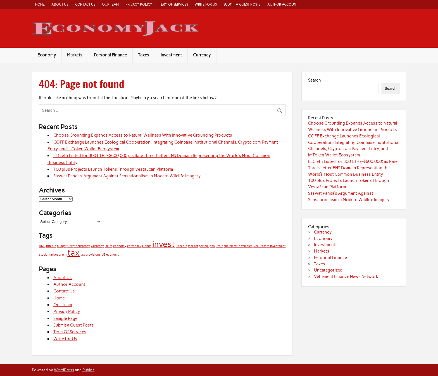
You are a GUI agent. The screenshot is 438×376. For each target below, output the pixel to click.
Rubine (88, 370)
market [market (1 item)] (193, 246)
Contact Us (85, 4)
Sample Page (65, 318)
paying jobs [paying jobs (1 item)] (207, 246)
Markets (74, 55)
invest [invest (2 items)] (163, 244)
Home (40, 4)
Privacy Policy (138, 4)
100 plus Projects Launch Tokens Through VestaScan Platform (113, 169)
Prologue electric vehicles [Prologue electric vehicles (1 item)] (234, 246)
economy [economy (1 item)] (119, 246)
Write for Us (206, 4)
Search (314, 80)
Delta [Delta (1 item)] (108, 246)
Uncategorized (328, 270)
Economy (46, 55)
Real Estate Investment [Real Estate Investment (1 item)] (269, 246)
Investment (171, 55)
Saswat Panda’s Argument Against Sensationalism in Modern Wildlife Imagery (127, 176)
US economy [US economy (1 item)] (110, 254)
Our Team (110, 4)
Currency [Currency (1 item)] (97, 246)
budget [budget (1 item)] (61, 246)
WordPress (64, 370)
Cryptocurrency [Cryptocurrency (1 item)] (78, 246)
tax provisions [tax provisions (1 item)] (90, 254)
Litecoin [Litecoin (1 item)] (181, 246)
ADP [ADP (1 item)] (42, 246)
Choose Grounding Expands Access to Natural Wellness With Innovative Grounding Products (142, 135)
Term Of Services (173, 4)
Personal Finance (110, 55)
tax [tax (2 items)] (73, 253)
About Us (59, 4)
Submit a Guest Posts (241, 4)
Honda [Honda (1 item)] (146, 246)
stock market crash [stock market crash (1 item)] (52, 254)
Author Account (282, 4)
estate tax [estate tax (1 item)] (134, 246)
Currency (202, 55)
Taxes (143, 55)
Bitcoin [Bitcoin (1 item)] (51, 246)
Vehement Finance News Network (346, 276)
